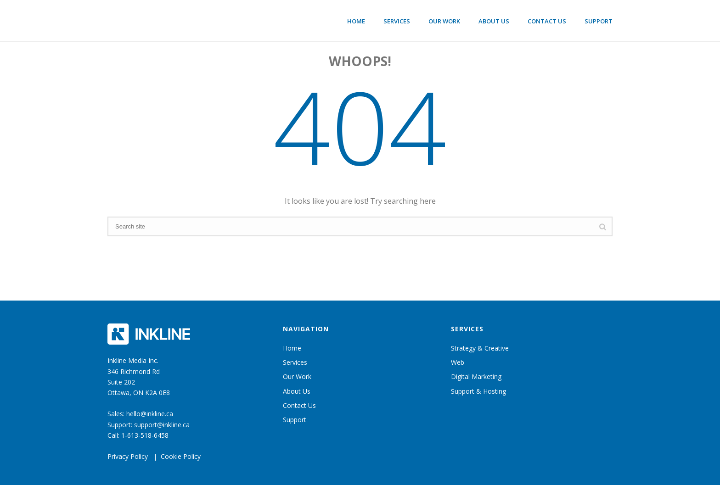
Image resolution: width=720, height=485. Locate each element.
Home (356, 21)
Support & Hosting (478, 391)
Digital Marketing (476, 376)
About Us (493, 21)
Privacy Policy (127, 456)
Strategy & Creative (480, 348)
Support (599, 21)
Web (457, 362)
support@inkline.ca (162, 424)
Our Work (444, 21)
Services (396, 21)
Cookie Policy (181, 456)
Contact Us (547, 21)
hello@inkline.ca (149, 413)
